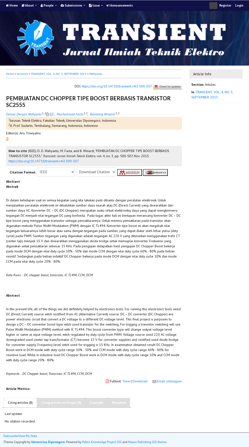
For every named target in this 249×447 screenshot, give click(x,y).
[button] (7, 138)
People (47, 5)
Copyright (96, 403)
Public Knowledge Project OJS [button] (102, 442)
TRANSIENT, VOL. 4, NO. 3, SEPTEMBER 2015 (58, 74)
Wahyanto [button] (95, 74)
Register (225, 5)
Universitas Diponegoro (48, 442)
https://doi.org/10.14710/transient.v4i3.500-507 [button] (44, 161)
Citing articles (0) (20, 403)
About (28, 5)
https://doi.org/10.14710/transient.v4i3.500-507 (117, 86)
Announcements (120, 5)
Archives (22, 74)
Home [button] (10, 74)
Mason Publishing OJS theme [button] (147, 442)
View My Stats (28, 436)
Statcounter (11, 436)
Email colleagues (169, 381)
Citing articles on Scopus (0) (61, 403)
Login (239, 5)
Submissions (72, 5)
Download (140, 381)
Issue (94, 5)
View (126, 381)
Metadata (119, 403)
